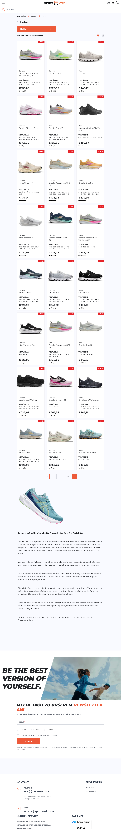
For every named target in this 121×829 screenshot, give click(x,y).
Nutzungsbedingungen (93, 747)
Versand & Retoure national (31, 821)
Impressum (91, 791)
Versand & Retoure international (34, 825)
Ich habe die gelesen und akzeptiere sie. (39, 735)
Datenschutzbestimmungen (71, 747)
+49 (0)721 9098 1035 (36, 791)
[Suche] (3, 9)
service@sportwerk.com (39, 811)
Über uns (90, 787)
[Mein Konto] (113, 2)
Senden (28, 741)
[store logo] (55, 3)
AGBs (33, 735)
